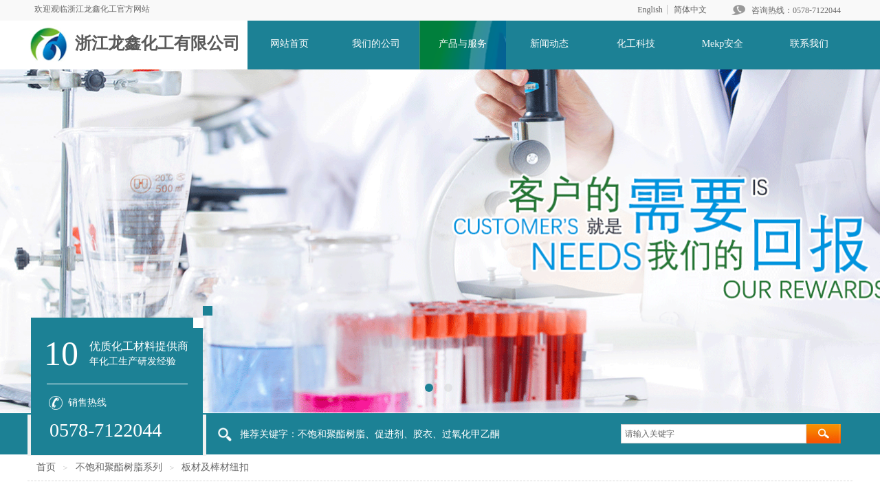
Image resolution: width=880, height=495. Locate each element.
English (650, 9)
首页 (46, 467)
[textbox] (713, 433)
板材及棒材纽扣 (215, 467)
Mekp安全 (723, 43)
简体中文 (690, 9)
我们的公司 (376, 43)
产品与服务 (463, 43)
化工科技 (636, 43)
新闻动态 (549, 43)
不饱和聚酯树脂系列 (119, 467)
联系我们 (809, 43)
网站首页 (289, 43)
